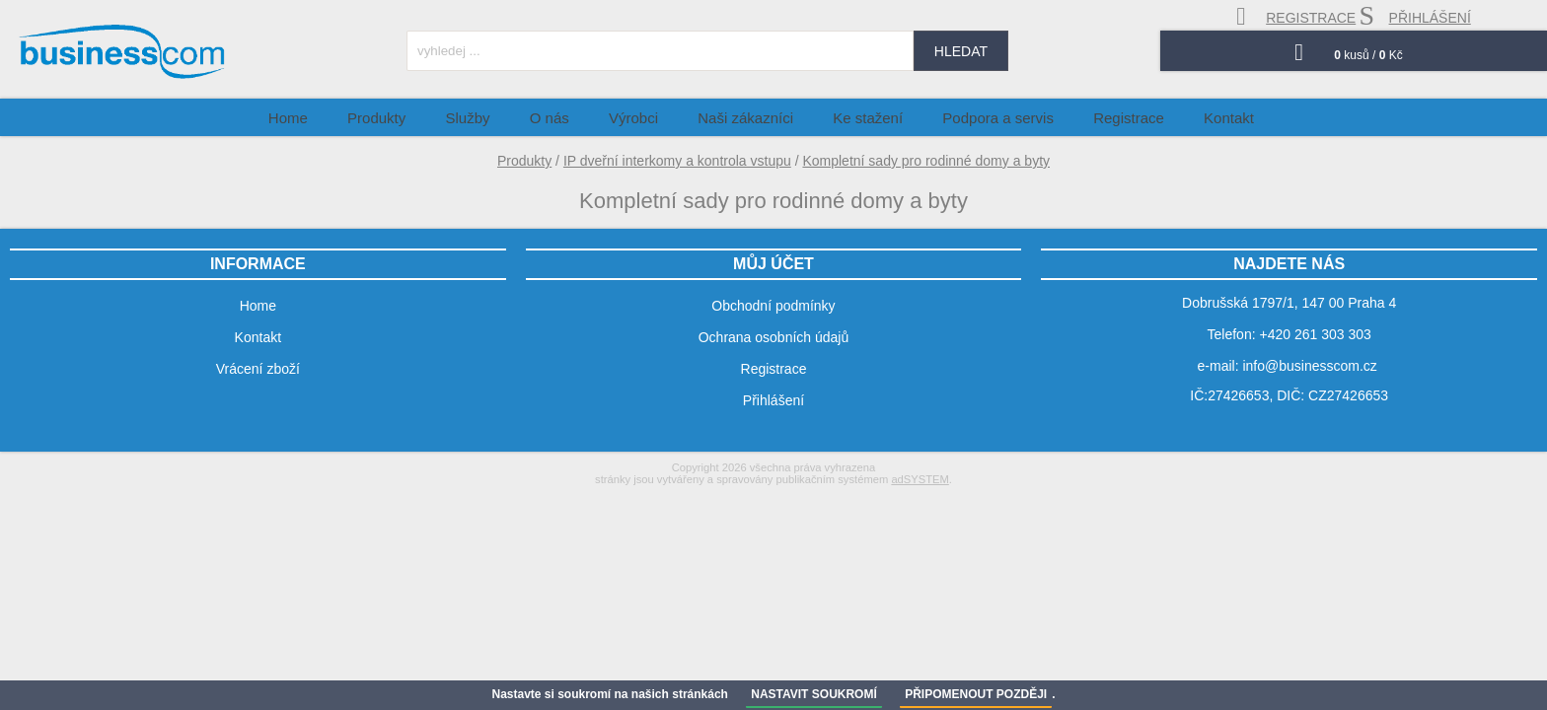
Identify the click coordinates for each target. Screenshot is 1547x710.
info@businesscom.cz (1309, 366)
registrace (1296, 16)
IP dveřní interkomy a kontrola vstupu (677, 161)
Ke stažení (862, 116)
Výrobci (652, 116)
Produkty (524, 161)
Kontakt (1187, 116)
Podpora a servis (980, 116)
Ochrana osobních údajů (774, 337)
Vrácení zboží (258, 369)
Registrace (1099, 116)
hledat (961, 51)
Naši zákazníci (752, 116)
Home (354, 116)
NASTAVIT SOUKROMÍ (814, 694)
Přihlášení (773, 400)
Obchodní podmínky (773, 306)
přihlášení (1415, 16)
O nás (580, 116)
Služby (510, 116)
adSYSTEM (919, 479)
